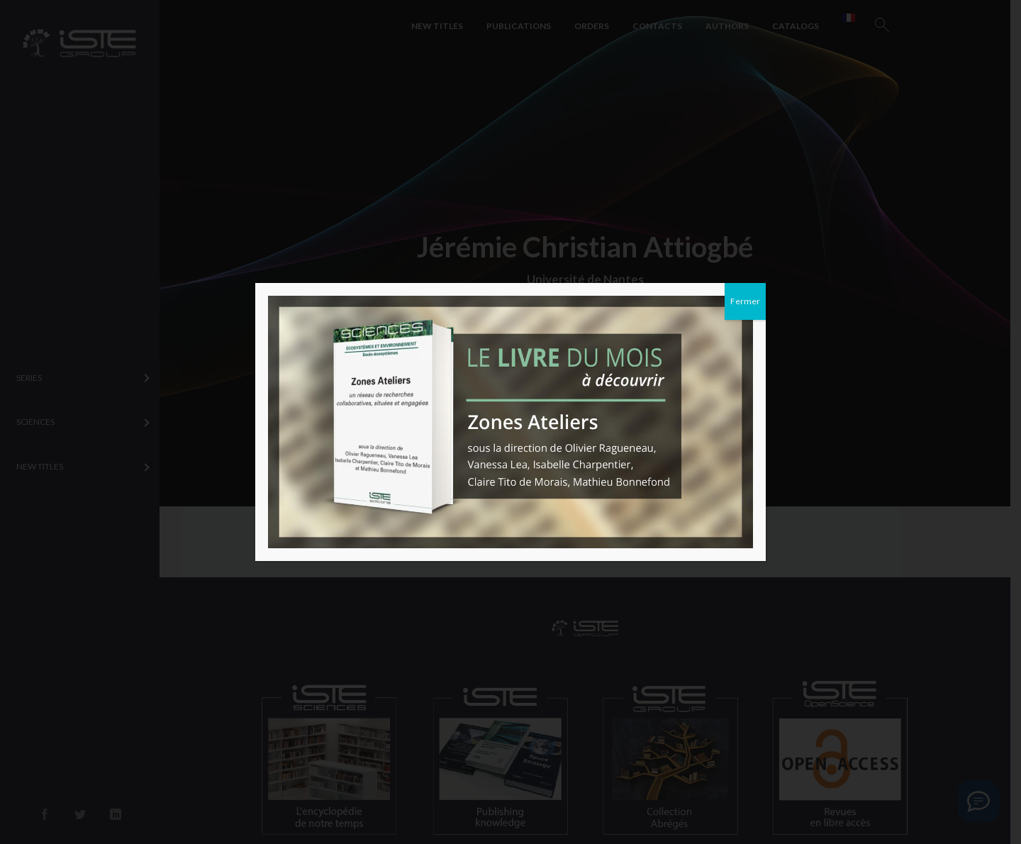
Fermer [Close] (745, 301)
